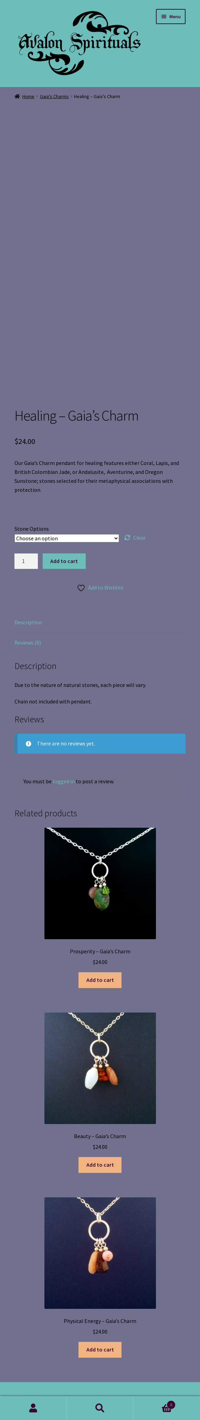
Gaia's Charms (54, 96)
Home (28, 96)
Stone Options (31, 528)
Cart (154, 1403)
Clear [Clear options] (139, 537)
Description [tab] (28, 622)
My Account (33, 1408)
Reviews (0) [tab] (27, 642)
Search (100, 1408)
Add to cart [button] (100, 979)
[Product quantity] (26, 561)
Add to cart (64, 561)
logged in (64, 781)
